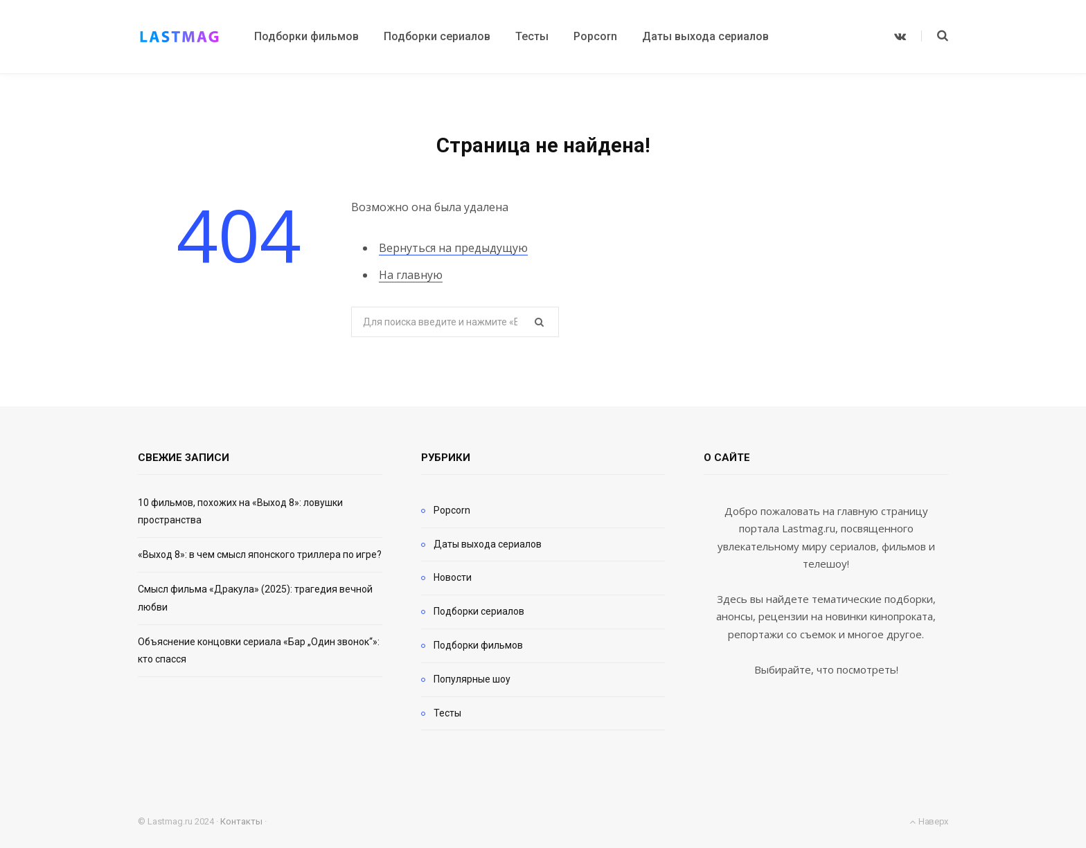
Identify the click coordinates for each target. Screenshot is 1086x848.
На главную (411, 274)
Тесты (447, 713)
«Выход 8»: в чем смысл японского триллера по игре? (260, 554)
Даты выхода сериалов (488, 544)
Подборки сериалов (479, 611)
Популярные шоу (472, 679)
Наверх (928, 821)
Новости (453, 577)
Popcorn (452, 510)
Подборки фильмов (478, 645)
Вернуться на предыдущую (453, 247)
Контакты (241, 821)
